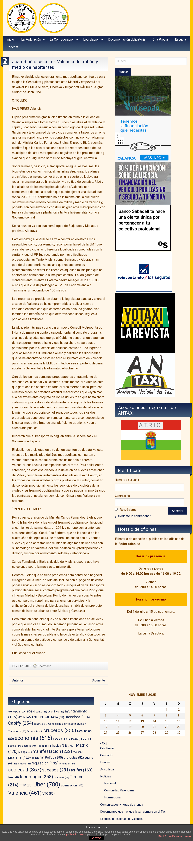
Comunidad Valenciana (119, 790)
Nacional (110, 783)
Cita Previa (160, 39)
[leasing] (143, 183)
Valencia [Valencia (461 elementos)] (25, 793)
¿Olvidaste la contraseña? (133, 516)
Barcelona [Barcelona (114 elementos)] (77, 717)
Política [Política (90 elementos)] (54, 757)
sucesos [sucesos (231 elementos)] (56, 769)
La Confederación (62, 39)
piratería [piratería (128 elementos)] (19, 757)
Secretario (44, 666)
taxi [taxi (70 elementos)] (13, 777)
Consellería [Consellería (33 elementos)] (35, 731)
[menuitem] (10, 39)
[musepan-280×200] (143, 95)
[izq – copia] (145, 374)
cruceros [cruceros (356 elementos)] (59, 730)
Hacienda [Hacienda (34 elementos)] (44, 746)
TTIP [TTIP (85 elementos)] (25, 785)
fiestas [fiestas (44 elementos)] (14, 745)
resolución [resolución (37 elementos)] (67, 763)
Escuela (180, 39)
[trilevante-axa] (144, 271)
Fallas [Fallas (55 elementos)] (74, 738)
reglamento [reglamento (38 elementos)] (22, 763)
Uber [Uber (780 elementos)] (46, 784)
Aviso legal (107, 769)
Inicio (10, 39)
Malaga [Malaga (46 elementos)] (25, 751)
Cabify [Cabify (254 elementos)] (20, 723)
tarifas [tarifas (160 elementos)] (81, 770)
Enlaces (105, 762)
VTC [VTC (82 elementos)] (48, 793)
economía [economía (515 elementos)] (33, 738)
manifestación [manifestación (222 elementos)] (52, 751)
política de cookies (76, 834)
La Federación (31, 39)
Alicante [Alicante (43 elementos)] (40, 711)
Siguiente (98, 680)
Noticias (105, 776)
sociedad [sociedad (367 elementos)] (24, 770)
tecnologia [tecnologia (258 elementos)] (36, 776)
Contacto (106, 755)
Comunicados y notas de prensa (121, 804)
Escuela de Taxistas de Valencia (121, 819)
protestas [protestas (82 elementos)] (74, 757)
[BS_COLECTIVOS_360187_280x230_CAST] (143, 227)
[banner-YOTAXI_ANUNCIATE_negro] (145, 322)
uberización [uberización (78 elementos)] (72, 785)
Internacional (112, 797)
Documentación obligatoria (126, 39)
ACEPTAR (96, 838)
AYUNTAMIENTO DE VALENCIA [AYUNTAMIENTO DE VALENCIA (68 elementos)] (41, 717)
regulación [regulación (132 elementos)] (45, 763)
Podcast (12, 47)
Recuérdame (128, 509)
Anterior (17, 680)
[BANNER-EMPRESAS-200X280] (143, 139)
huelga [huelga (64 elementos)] (59, 745)
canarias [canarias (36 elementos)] (40, 724)
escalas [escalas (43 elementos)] (60, 739)
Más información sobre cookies (174, 836)
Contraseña (122, 495)
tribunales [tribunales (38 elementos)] (61, 777)
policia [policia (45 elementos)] (38, 757)
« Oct (103, 743)
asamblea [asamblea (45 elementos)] (56, 711)
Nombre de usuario (127, 479)
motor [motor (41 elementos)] (79, 752)
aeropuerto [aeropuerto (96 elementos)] (20, 711)
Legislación (91, 39)
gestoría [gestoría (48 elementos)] (29, 745)
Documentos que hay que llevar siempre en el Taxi (133, 811)
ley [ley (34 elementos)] (71, 746)
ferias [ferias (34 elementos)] (86, 739)
